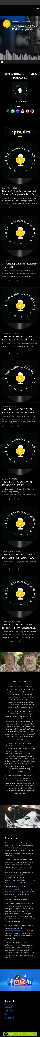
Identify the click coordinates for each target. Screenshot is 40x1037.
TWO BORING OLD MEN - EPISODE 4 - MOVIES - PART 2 (19, 411)
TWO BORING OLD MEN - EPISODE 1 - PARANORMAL (19, 626)
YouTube (9, 1010)
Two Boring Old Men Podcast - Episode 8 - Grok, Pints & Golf (24, 27)
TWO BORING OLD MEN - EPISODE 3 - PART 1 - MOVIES (17, 483)
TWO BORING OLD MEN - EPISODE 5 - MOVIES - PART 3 (19, 338)
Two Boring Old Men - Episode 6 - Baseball (20, 265)
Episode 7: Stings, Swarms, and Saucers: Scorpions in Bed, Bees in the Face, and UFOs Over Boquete (19, 192)
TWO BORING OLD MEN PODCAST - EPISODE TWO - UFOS (19, 556)
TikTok (8, 1006)
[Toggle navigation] (37, 8)
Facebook (10, 1017)
